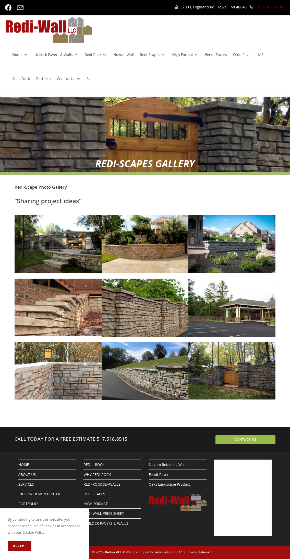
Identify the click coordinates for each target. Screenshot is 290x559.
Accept (19, 546)
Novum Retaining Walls (168, 464)
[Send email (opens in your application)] (20, 8)
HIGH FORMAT (95, 503)
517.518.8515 (112, 439)
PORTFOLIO (28, 503)
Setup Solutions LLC (168, 552)
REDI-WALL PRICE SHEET (103, 513)
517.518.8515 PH (270, 7)
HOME (23, 464)
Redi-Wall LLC (115, 552)
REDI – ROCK (93, 464)
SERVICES (26, 484)
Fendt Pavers (159, 474)
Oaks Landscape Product (169, 484)
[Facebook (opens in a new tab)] (9, 8)
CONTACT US (245, 439)
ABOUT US (27, 474)
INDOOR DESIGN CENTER (39, 494)
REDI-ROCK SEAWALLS (101, 484)
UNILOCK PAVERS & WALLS (105, 523)
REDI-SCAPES (94, 494)
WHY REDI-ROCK (97, 474)
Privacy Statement (199, 552)
